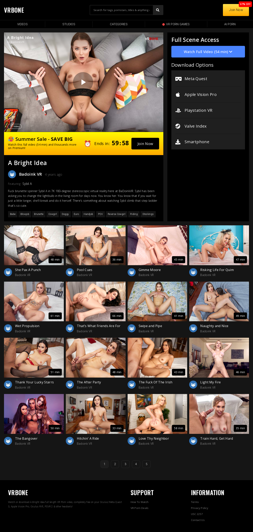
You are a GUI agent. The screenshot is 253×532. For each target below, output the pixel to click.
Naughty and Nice (214, 326)
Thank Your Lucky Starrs (34, 382)
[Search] (158, 10)
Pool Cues (84, 270)
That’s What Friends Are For (99, 326)
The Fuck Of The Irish (156, 382)
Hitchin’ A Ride (88, 438)
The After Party (89, 382)
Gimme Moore (150, 270)
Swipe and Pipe (150, 326)
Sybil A (27, 183)
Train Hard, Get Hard (216, 438)
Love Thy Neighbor (154, 438)
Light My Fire (210, 382)
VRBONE (14, 9)
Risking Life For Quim (217, 270)
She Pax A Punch (28, 270)
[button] (145, 143)
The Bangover (26, 438)
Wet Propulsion (27, 326)
